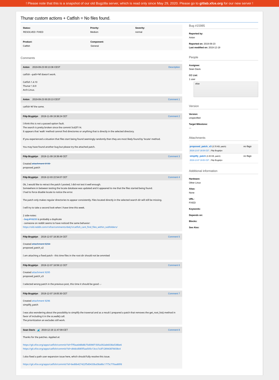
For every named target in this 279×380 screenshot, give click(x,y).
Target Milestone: (198, 124)
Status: (27, 28)
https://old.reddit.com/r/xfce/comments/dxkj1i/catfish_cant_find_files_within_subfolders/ (70, 227)
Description (174, 67)
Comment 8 (174, 330)
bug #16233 (30, 219)
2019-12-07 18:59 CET (200, 150)
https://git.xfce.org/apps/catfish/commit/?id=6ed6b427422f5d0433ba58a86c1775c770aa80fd (72, 364)
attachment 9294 (41, 243)
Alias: (192, 188)
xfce (226, 83)
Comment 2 (174, 116)
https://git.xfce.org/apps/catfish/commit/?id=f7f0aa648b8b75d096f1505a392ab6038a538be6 (72, 344)
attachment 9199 (41, 163)
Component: (97, 41)
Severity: (140, 28)
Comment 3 (174, 156)
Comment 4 (174, 177)
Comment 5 (174, 236)
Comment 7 (174, 293)
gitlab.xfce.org (211, 3)
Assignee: (194, 65)
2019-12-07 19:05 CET (200, 160)
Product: (27, 41)
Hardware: (194, 178)
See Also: (194, 227)
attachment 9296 (41, 300)
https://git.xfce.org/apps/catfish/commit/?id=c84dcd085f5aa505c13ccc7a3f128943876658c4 (72, 348)
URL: (191, 199)
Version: (193, 114)
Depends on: (196, 215)
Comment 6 (174, 265)
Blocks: (193, 221)
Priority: (94, 28)
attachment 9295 (41, 272)
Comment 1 (174, 99)
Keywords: (195, 209)
